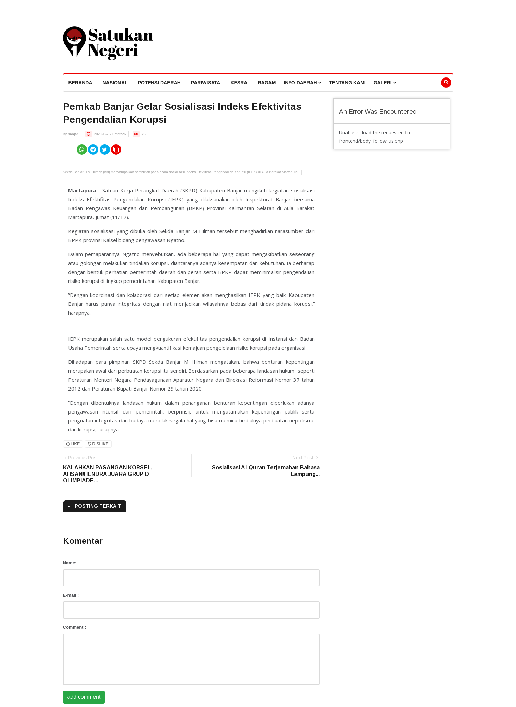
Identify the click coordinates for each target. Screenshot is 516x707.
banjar (73, 134)
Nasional (115, 82)
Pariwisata (206, 82)
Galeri (385, 82)
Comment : (74, 627)
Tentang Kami (347, 82)
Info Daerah (302, 82)
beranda (80, 82)
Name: (70, 562)
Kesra (238, 82)
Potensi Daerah (159, 82)
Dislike (98, 444)
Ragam (266, 82)
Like (73, 444)
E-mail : (71, 595)
